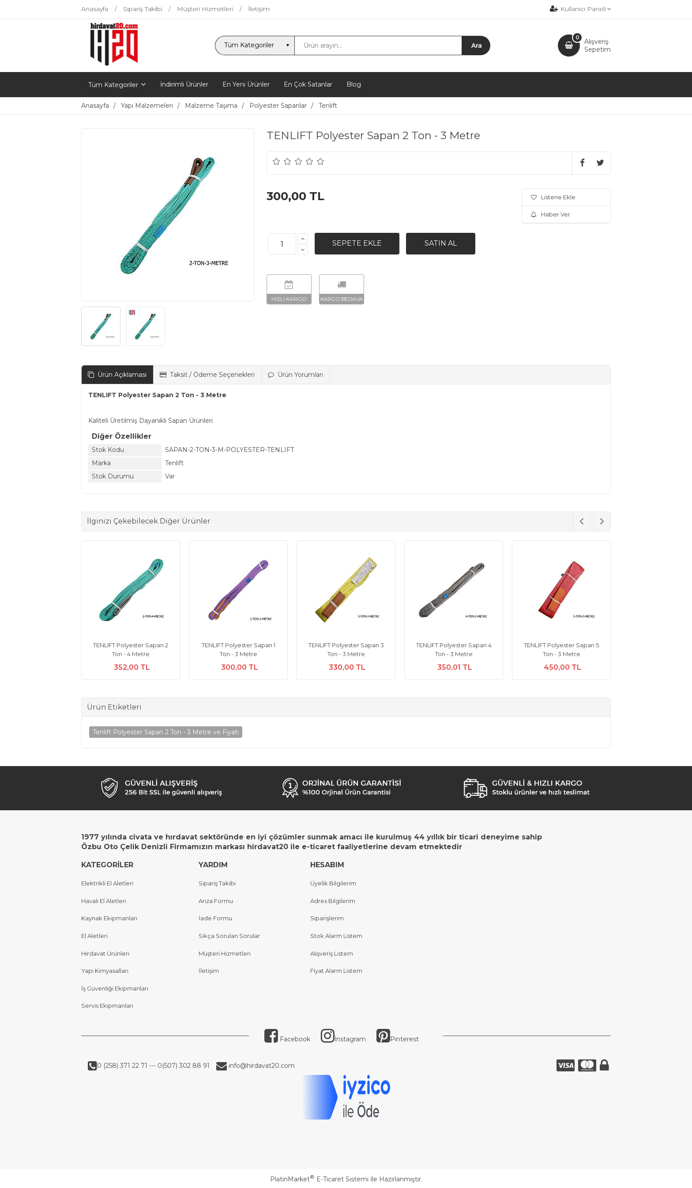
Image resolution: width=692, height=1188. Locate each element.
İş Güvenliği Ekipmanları (114, 988)
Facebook (287, 1039)
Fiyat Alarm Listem (336, 970)
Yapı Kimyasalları (104, 970)
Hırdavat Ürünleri (105, 953)
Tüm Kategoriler (113, 85)
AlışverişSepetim (597, 45)
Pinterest (397, 1039)
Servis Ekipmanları (107, 1005)
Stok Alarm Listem (336, 935)
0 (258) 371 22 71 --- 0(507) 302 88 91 (153, 1066)
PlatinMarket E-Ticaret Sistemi (319, 1179)
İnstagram (343, 1039)
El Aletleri (94, 935)
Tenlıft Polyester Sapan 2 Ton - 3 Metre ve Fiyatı (166, 732)
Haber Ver (550, 214)
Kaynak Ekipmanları (109, 918)
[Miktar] (282, 243)
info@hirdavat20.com (261, 1066)
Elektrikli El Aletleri (107, 883)
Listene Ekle (553, 197)
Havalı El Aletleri (103, 900)
